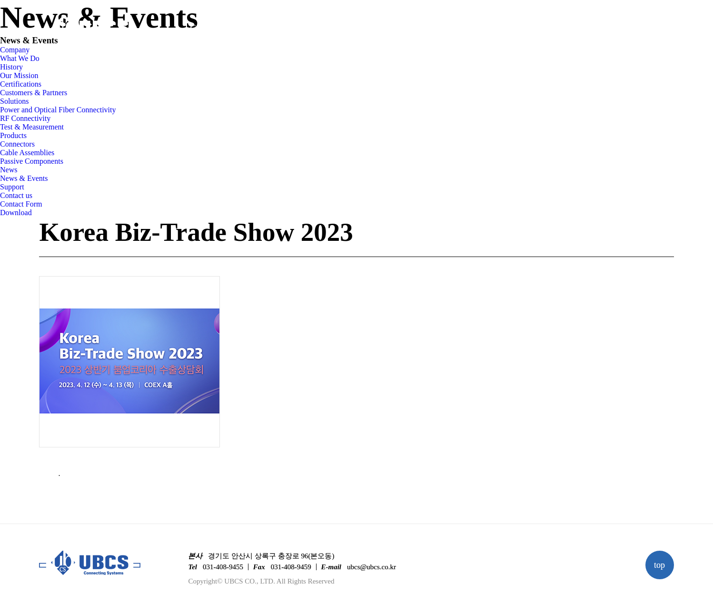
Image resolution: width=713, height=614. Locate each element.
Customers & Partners (33, 93)
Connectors (17, 144)
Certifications (20, 84)
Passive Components (31, 161)
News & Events (24, 178)
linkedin (623, 30)
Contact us (16, 195)
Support (509, 27)
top (659, 565)
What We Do (20, 58)
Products (366, 27)
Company (206, 27)
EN (669, 28)
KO (647, 28)
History (11, 67)
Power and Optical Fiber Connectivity (58, 110)
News (438, 27)
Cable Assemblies (27, 153)
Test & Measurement (32, 127)
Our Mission (19, 75)
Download (16, 212)
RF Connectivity (25, 118)
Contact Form (21, 204)
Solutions (287, 27)
